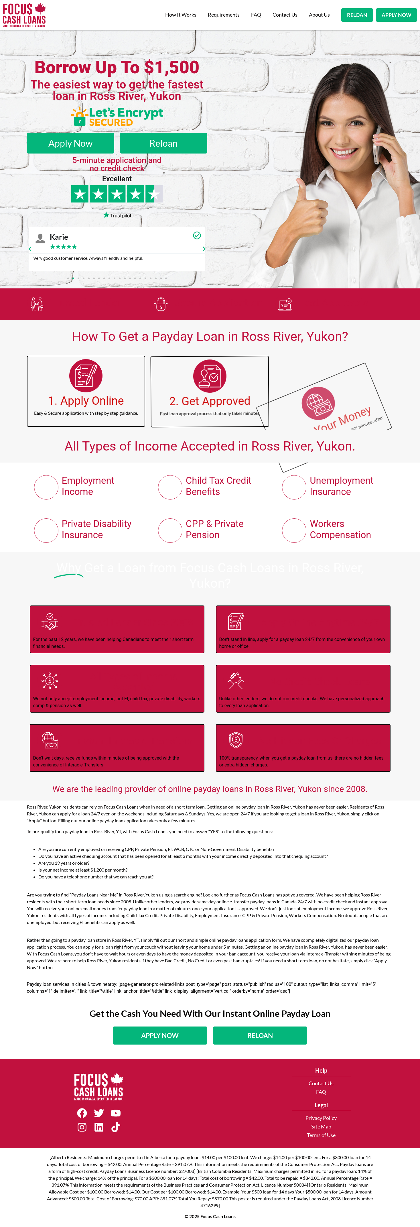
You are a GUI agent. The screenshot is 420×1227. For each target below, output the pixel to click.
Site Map (321, 1127)
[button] (30, 249)
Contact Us (285, 15)
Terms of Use (321, 1135)
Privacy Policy (321, 1118)
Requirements (224, 15)
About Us (319, 15)
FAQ (256, 15)
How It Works (180, 15)
